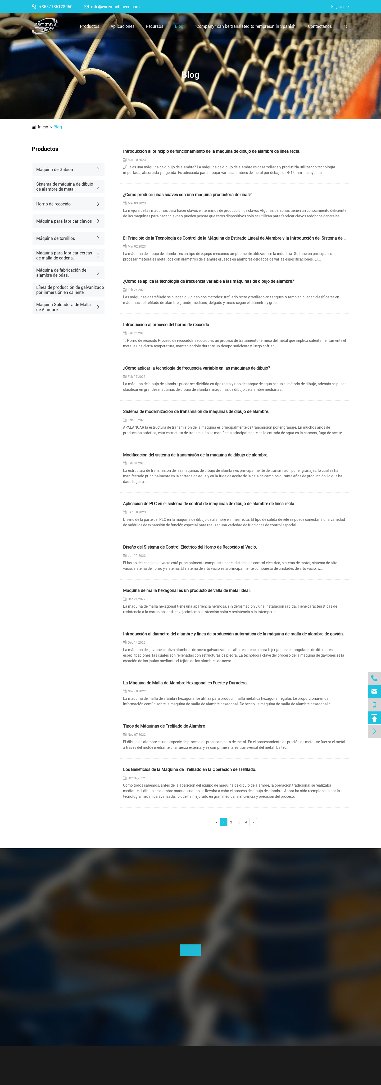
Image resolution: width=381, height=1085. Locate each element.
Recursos (154, 26)
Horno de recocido (53, 204)
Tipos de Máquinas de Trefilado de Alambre (164, 726)
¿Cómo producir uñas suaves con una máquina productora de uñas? (187, 195)
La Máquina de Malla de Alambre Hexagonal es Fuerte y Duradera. (185, 683)
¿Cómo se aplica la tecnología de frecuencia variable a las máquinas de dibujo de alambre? (208, 282)
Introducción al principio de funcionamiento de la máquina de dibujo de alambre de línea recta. (211, 152)
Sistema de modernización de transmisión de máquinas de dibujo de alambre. (196, 412)
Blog (179, 26)
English (337, 7)
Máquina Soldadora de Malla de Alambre (63, 307)
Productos (89, 26)
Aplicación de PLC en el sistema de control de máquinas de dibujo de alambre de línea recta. (209, 504)
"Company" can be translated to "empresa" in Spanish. (246, 26)
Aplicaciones (122, 26)
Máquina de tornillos (55, 238)
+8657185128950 (52, 6)
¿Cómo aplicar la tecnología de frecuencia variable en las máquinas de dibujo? (196, 368)
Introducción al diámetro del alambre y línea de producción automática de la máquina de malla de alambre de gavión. (233, 634)
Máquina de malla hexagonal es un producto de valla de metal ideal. (187, 591)
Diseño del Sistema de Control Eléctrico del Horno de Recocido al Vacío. (190, 547)
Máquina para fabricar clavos (64, 221)
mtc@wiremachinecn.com (112, 6)
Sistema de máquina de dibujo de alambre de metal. (64, 187)
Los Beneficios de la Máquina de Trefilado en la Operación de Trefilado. (189, 770)
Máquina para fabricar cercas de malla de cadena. (64, 255)
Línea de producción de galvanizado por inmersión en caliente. (70, 290)
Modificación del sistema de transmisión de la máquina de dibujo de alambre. (195, 455)
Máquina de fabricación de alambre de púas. (61, 273)
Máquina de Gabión (54, 169)
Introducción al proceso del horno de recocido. (166, 325)
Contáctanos (320, 26)
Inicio (43, 126)
